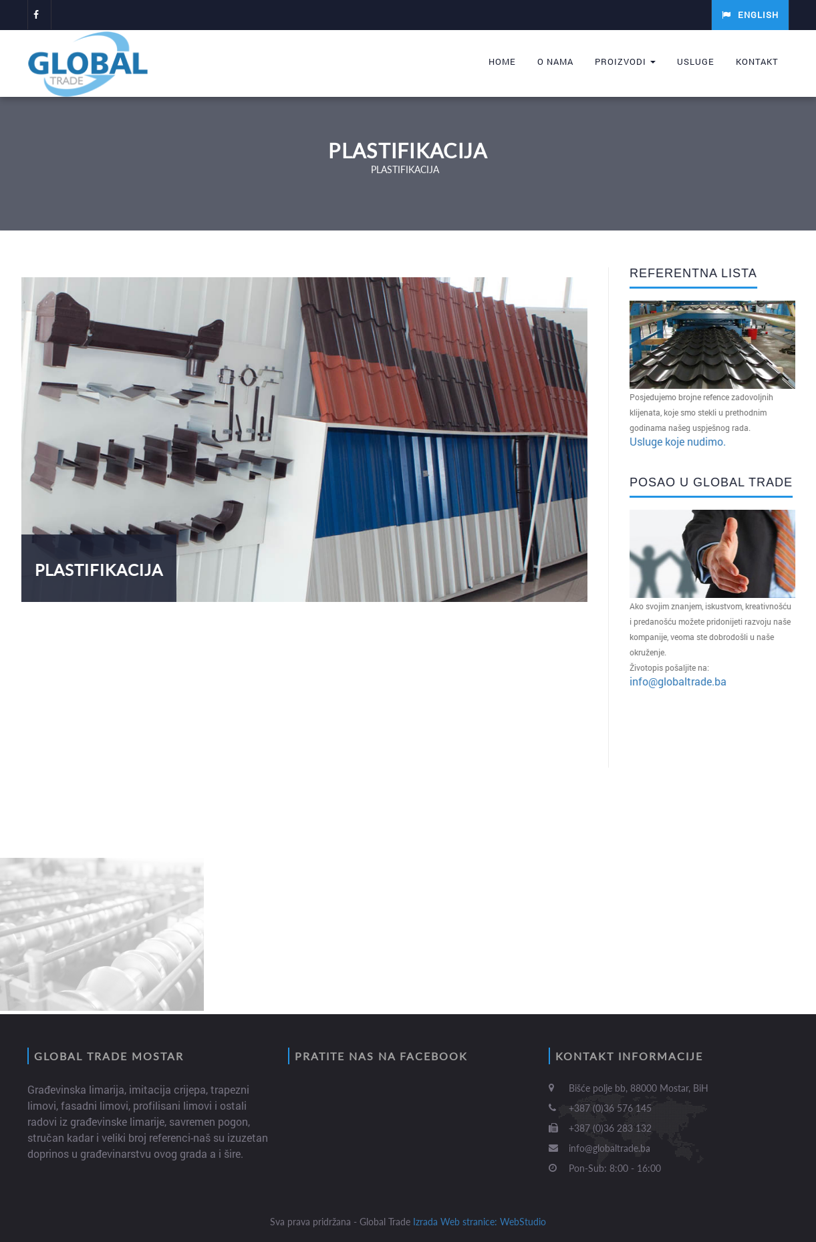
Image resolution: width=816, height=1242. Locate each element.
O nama (555, 61)
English (750, 15)
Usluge (695, 61)
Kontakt (757, 61)
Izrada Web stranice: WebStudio (479, 1221)
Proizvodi (625, 61)
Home (502, 61)
